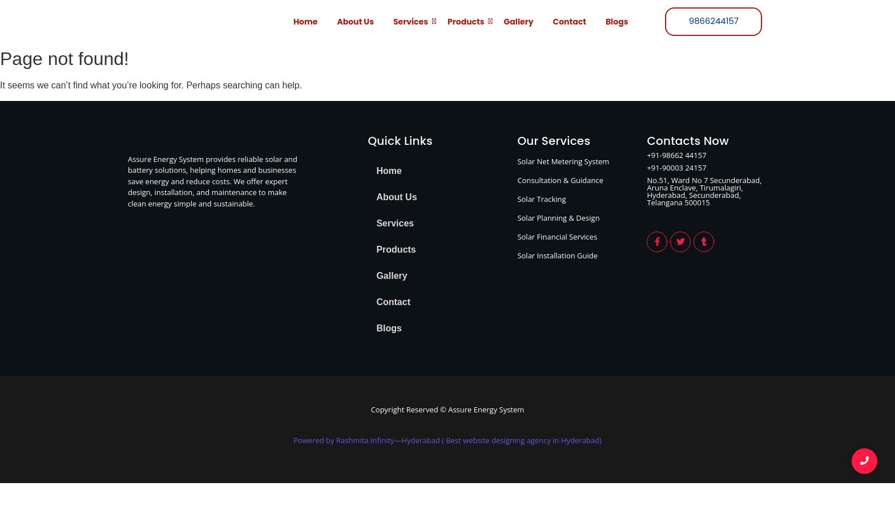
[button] (437, 223)
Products (468, 21)
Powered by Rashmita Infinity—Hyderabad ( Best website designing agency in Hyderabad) (447, 440)
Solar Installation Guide (557, 255)
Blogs (617, 21)
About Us (355, 21)
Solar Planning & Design (558, 218)
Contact (569, 21)
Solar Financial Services (557, 237)
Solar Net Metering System (563, 161)
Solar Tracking (541, 199)
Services (412, 21)
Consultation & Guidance (560, 180)
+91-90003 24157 (676, 168)
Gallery (519, 21)
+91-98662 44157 (676, 155)
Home (305, 21)
